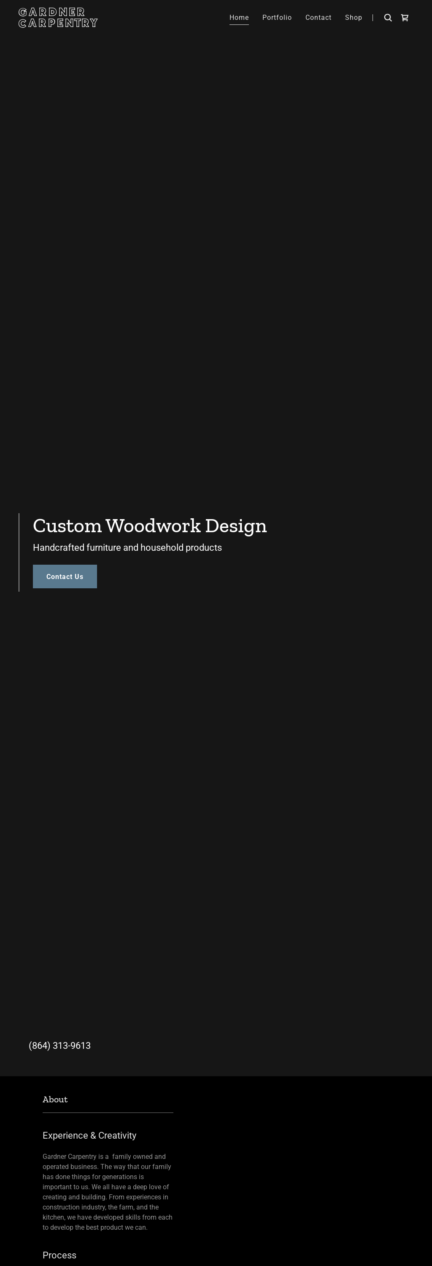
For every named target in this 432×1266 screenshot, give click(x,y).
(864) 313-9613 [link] (60, 1045)
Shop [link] (353, 17)
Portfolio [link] (277, 17)
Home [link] (239, 17)
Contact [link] (318, 17)
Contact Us (65, 577)
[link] (77, 25)
